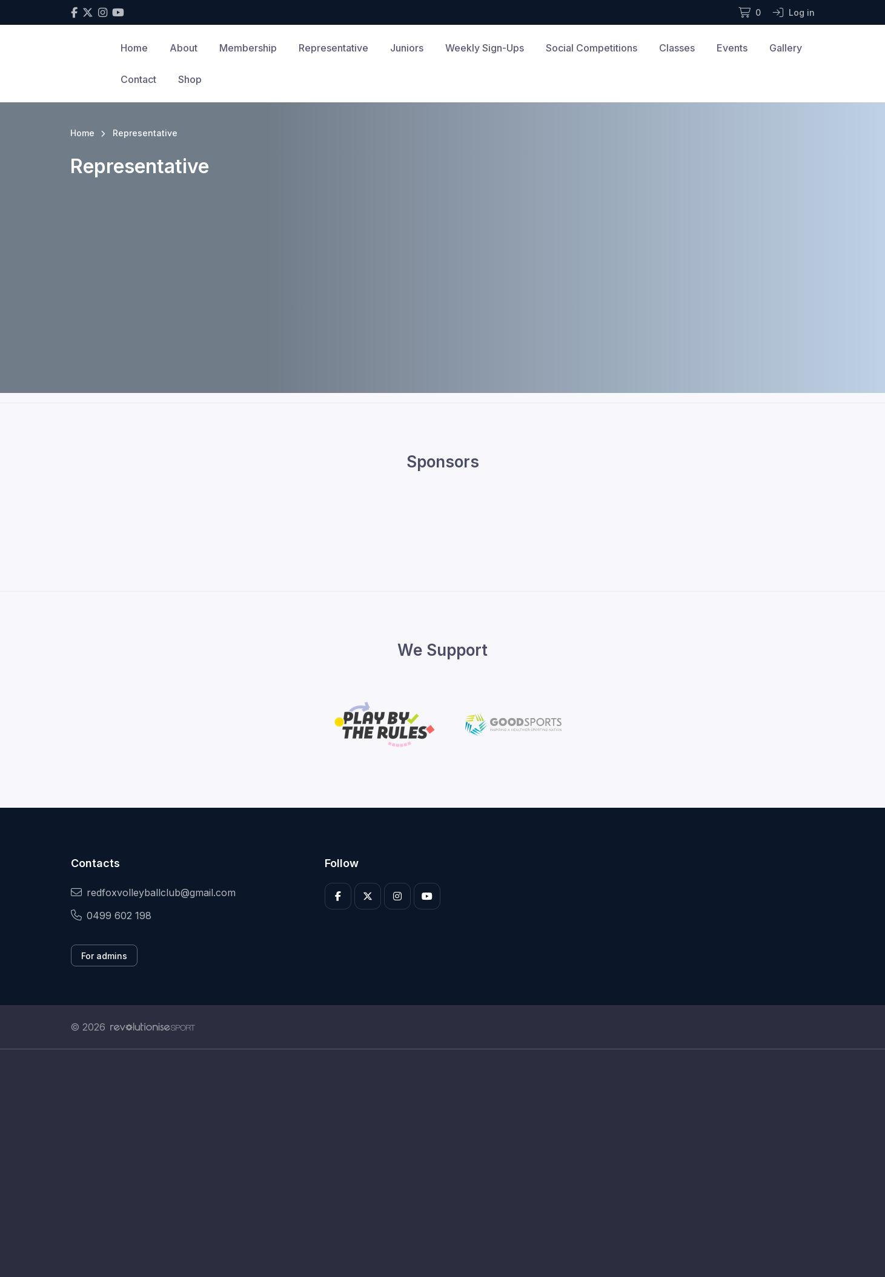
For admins (104, 956)
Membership (248, 48)
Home (134, 48)
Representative (333, 48)
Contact (138, 79)
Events (732, 48)
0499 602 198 (111, 915)
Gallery (785, 48)
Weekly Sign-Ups (484, 48)
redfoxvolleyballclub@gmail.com (153, 892)
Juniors (406, 48)
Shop (190, 79)
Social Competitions (591, 48)
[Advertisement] (433, 1163)
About (183, 48)
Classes (677, 48)
